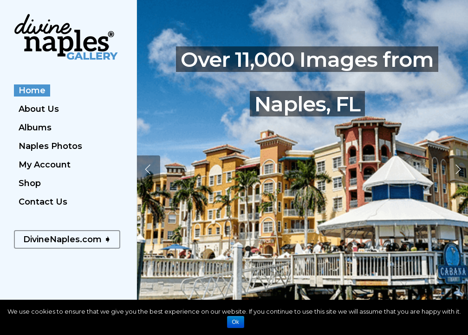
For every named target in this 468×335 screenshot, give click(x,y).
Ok (235, 322)
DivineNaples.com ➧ (67, 239)
